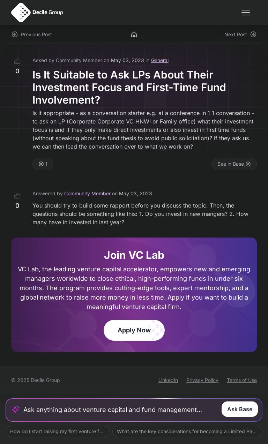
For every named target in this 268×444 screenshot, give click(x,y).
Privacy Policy (202, 380)
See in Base (234, 164)
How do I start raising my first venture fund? (60, 431)
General (160, 60)
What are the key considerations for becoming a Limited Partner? (189, 431)
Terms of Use (242, 380)
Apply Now (134, 330)
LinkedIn (168, 380)
